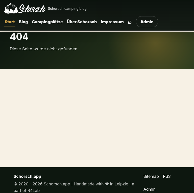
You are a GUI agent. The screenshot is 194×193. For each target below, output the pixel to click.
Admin (147, 21)
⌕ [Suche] (130, 21)
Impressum (112, 21)
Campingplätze (47, 21)
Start (10, 21)
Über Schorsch (82, 21)
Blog (23, 21)
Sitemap (151, 176)
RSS (167, 176)
